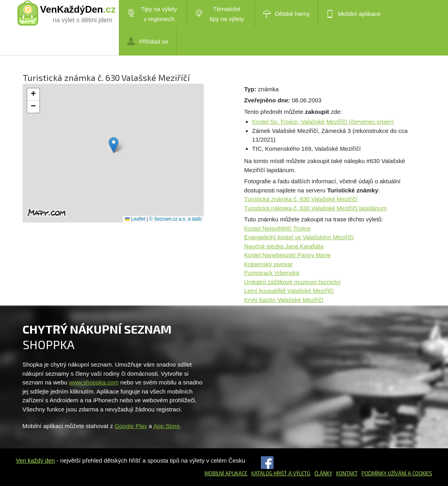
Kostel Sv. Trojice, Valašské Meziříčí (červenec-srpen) (323, 121)
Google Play (131, 426)
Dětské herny (286, 14)
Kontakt (347, 473)
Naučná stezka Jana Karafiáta (284, 246)
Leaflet (135, 219)
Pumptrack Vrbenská (271, 272)
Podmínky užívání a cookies (397, 473)
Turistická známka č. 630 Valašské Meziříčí (301, 199)
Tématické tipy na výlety (219, 14)
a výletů (298, 473)
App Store (166, 426)
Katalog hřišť (269, 473)
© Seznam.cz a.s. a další (175, 219)
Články (323, 473)
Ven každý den (35, 460)
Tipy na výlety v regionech (152, 14)
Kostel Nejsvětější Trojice (277, 228)
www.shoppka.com (94, 382)
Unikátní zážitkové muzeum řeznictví (292, 282)
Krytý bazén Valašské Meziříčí (284, 299)
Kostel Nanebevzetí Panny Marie (287, 255)
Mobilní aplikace (353, 14)
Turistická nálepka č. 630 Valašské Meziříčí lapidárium (315, 208)
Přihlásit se (147, 41)
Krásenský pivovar (268, 264)
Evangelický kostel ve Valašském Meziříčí (299, 237)
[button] (114, 145)
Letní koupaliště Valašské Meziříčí (289, 290)
